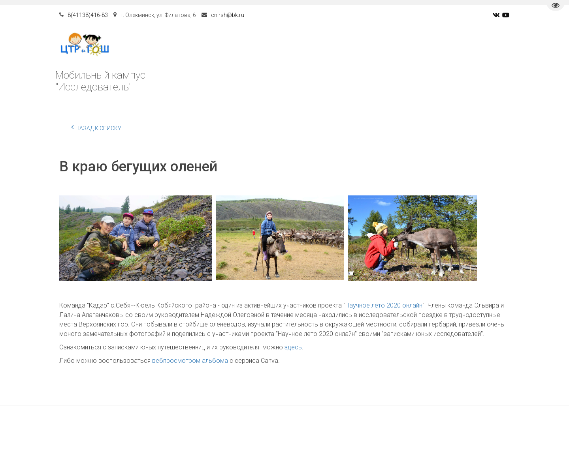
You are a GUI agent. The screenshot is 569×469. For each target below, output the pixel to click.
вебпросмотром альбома (190, 360)
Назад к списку (96, 127)
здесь (293, 347)
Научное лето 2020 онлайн (383, 305)
